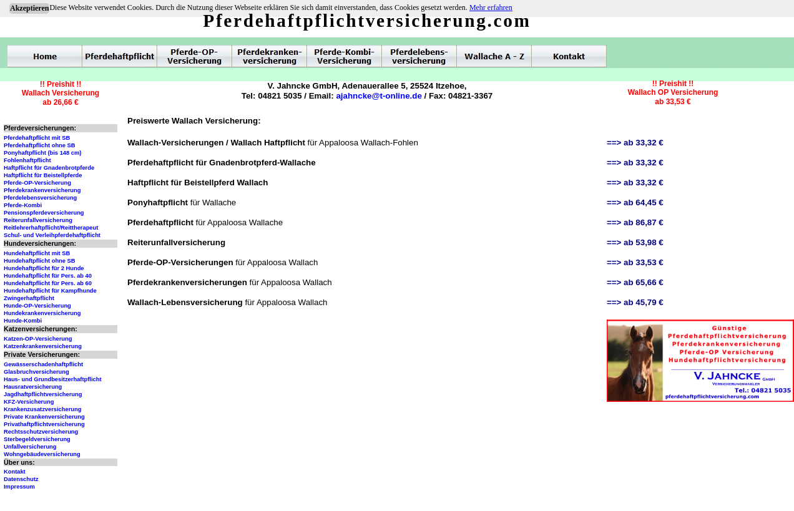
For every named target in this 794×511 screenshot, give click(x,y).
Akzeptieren (29, 8)
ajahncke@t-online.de (378, 95)
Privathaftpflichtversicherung (44, 424)
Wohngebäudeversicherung (42, 454)
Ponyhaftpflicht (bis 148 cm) (42, 153)
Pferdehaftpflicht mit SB (37, 138)
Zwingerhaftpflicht (29, 298)
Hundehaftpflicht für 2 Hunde (44, 268)
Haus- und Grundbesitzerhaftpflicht (53, 379)
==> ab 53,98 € (635, 242)
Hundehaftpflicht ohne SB (40, 261)
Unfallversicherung (30, 447)
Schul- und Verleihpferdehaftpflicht (52, 235)
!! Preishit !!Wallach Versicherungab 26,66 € (60, 93)
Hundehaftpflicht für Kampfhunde (50, 291)
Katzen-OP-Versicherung (38, 339)
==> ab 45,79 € (635, 302)
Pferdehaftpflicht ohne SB (40, 145)
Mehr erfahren (490, 7)
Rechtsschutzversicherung (41, 432)
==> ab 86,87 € (635, 222)
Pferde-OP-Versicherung (37, 183)
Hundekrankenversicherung (42, 313)
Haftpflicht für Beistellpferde (43, 175)
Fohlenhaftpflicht (27, 160)
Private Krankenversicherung (44, 417)
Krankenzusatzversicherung (42, 409)
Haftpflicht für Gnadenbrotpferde (49, 168)
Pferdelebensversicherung (40, 198)
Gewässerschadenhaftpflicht (43, 364)
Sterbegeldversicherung (37, 439)
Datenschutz (21, 479)
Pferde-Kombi (23, 205)
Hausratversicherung (33, 387)
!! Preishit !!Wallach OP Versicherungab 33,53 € (673, 92)
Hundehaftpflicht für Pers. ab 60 (48, 283)
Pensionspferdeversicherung (44, 213)
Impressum (19, 487)
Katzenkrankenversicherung (43, 346)
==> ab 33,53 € (635, 262)
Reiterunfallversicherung (38, 220)
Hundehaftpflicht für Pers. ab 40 (48, 276)
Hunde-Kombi (23, 321)
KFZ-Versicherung (29, 402)
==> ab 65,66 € (635, 282)
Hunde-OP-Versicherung (37, 306)
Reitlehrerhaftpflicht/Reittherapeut (51, 228)
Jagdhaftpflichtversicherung (43, 394)
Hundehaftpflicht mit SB (37, 253)
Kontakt (15, 472)
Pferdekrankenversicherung (42, 190)
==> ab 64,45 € (635, 202)
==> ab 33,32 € (635, 142)
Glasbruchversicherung (36, 372)
